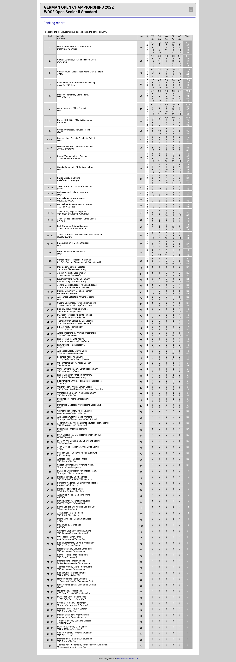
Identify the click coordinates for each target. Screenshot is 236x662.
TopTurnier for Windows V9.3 (127, 659)
